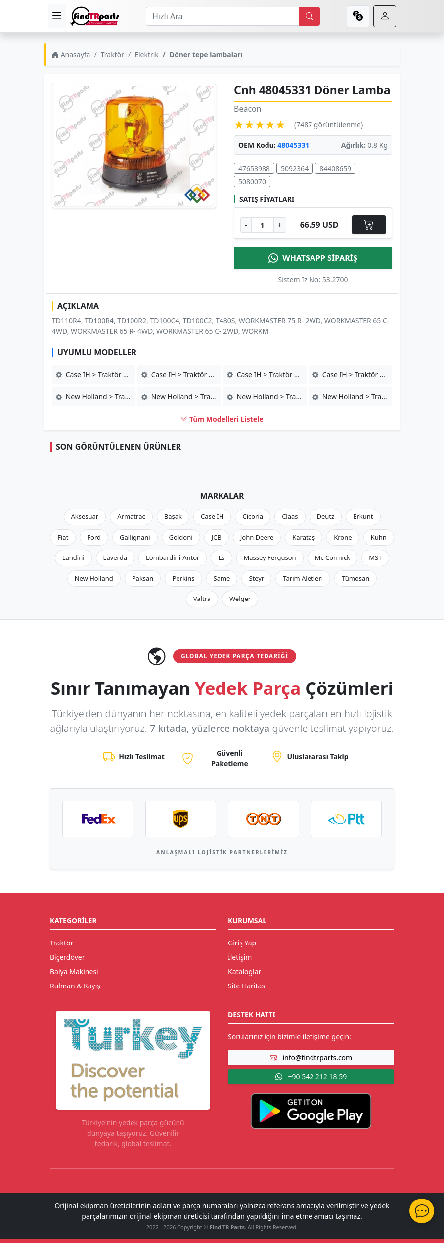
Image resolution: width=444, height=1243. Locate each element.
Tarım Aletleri (303, 578)
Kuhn (379, 537)
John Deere (256, 537)
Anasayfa (71, 54)
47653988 (254, 168)
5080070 (252, 181)
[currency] (358, 16)
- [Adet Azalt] (246, 225)
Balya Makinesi (74, 971)
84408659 (335, 168)
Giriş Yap (242, 942)
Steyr (256, 578)
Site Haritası (247, 985)
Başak (173, 516)
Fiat (62, 537)
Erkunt (363, 516)
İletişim (240, 957)
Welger (240, 598)
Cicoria (252, 516)
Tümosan (355, 578)
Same (222, 578)
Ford (94, 537)
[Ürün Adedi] (262, 225)
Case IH (212, 516)
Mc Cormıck (333, 557)
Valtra (202, 598)
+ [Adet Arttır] (280, 225)
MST (375, 557)
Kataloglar (244, 971)
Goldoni (181, 537)
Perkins (183, 578)
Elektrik (146, 54)
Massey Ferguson (270, 557)
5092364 (295, 168)
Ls (221, 557)
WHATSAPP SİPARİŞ (312, 258)
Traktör (112, 54)
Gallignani (135, 537)
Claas (290, 516)
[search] (309, 16)
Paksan (143, 578)
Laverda (115, 557)
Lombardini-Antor (172, 557)
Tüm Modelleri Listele (221, 419)
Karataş (303, 537)
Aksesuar (85, 516)
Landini (73, 557)
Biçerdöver (67, 957)
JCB (217, 537)
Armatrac (131, 516)
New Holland (94, 578)
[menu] (57, 16)
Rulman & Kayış (75, 985)
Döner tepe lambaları (206, 54)
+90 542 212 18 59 (311, 1076)
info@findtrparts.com (311, 1057)
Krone (343, 537)
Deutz (326, 516)
